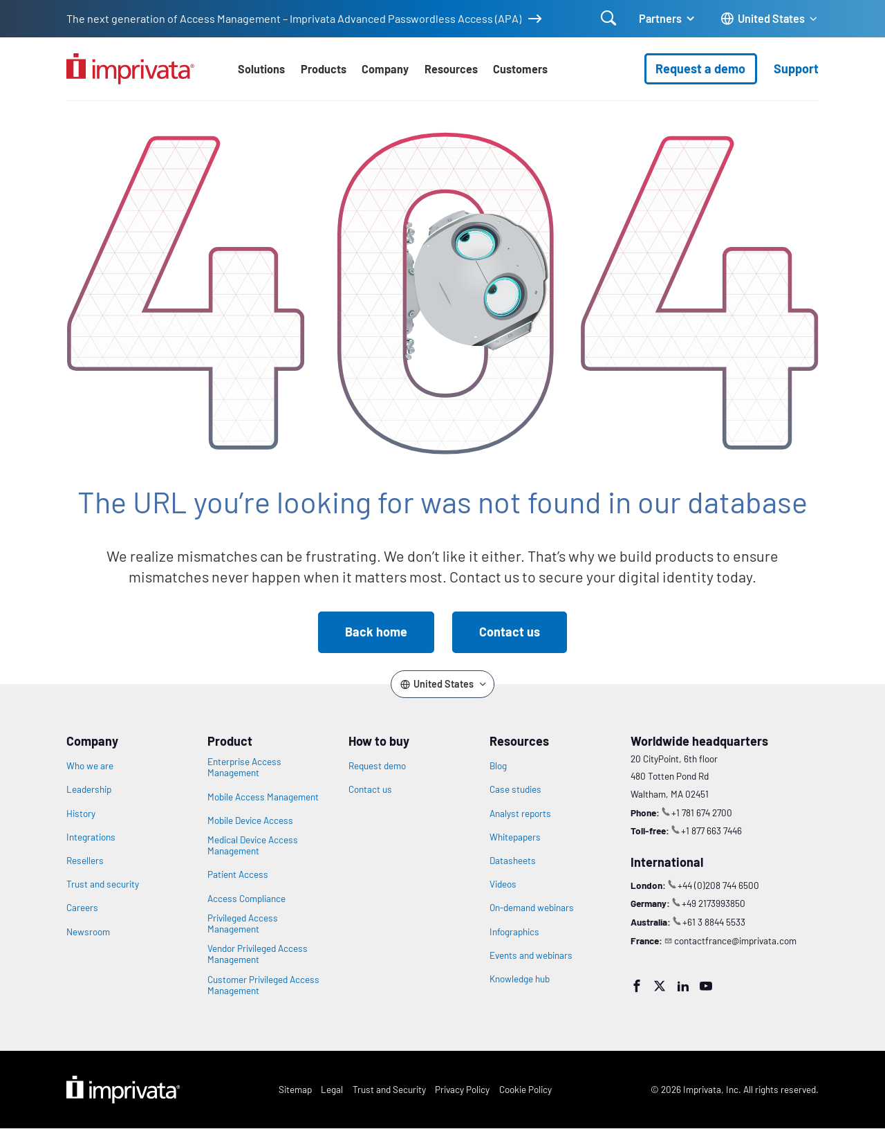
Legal (332, 1089)
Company (385, 68)
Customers (520, 68)
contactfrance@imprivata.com (735, 940)
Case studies (515, 789)
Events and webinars (531, 955)
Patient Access (237, 874)
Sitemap (295, 1089)
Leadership (88, 789)
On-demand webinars (532, 907)
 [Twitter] (659, 986)
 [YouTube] (706, 986)
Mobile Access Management (263, 796)
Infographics (514, 931)
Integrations (90, 837)
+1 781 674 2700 (701, 812)
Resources (451, 68)
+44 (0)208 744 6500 (718, 885)
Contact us (509, 631)
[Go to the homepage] (130, 68)
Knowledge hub (520, 978)
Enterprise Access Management (244, 767)
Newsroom (88, 931)
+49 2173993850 (713, 903)
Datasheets (513, 860)
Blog (498, 765)
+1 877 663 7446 (711, 830)
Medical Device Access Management (252, 845)
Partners (660, 18)
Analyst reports (520, 813)
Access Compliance (246, 898)
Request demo (377, 765)
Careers (82, 907)
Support (796, 68)
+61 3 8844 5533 (713, 922)
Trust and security (102, 884)
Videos (503, 884)
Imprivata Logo (123, 1089)
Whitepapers (515, 837)
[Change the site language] (769, 19)
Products (323, 68)
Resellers (85, 860)
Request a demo (700, 68)
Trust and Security (389, 1089)
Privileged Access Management (242, 923)
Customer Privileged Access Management (263, 985)
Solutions (261, 68)
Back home (376, 631)
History (80, 813)
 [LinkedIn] (683, 986)
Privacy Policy (462, 1089)
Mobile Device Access (250, 820)
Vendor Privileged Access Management (257, 954)
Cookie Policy (525, 1089)
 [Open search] (609, 18)
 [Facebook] (637, 986)
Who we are (89, 765)
